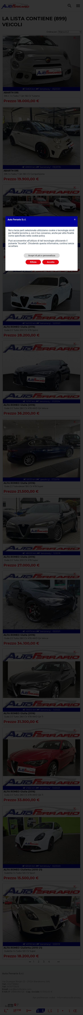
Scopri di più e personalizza (41, 255)
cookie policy (38, 235)
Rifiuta (33, 262)
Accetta (50, 262)
